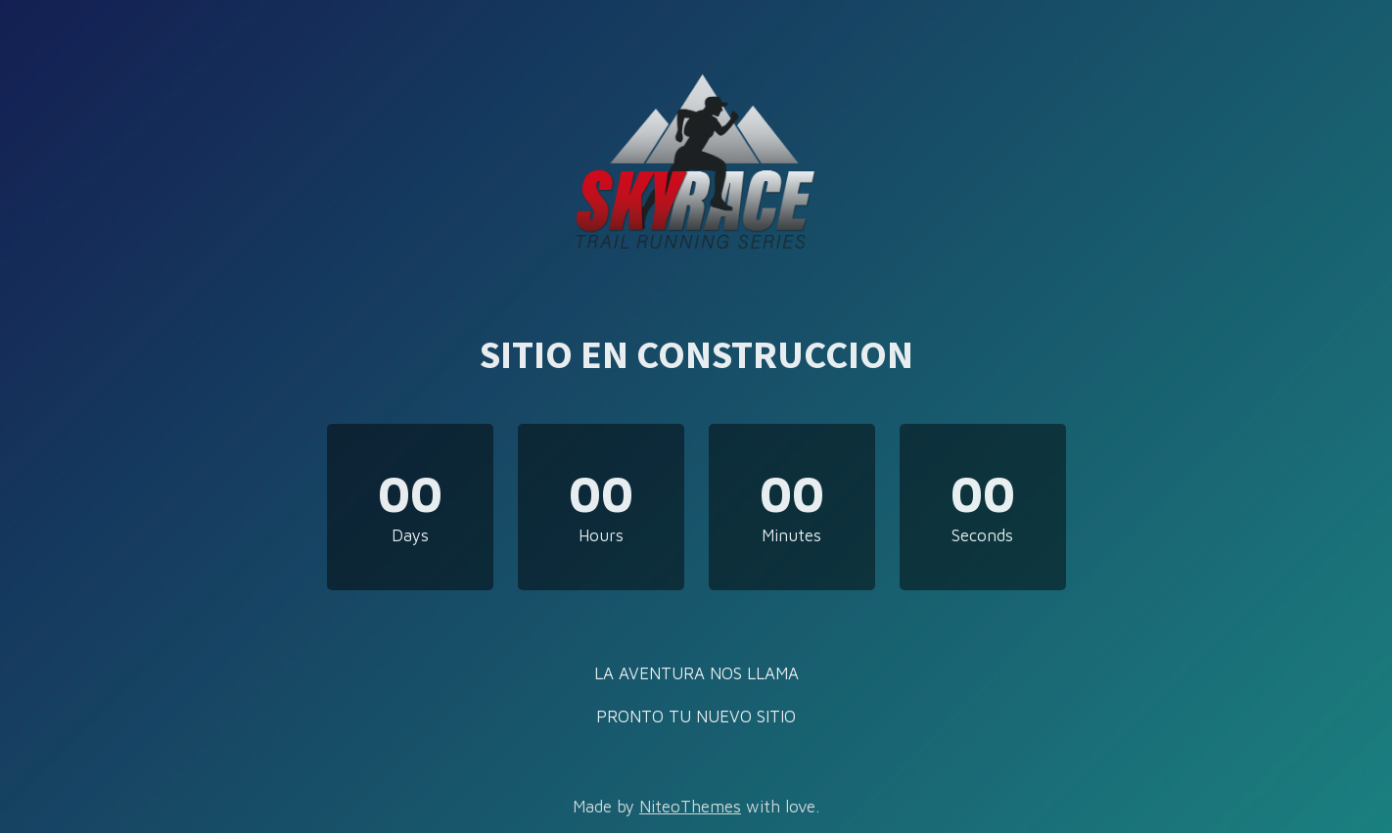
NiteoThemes (690, 806)
